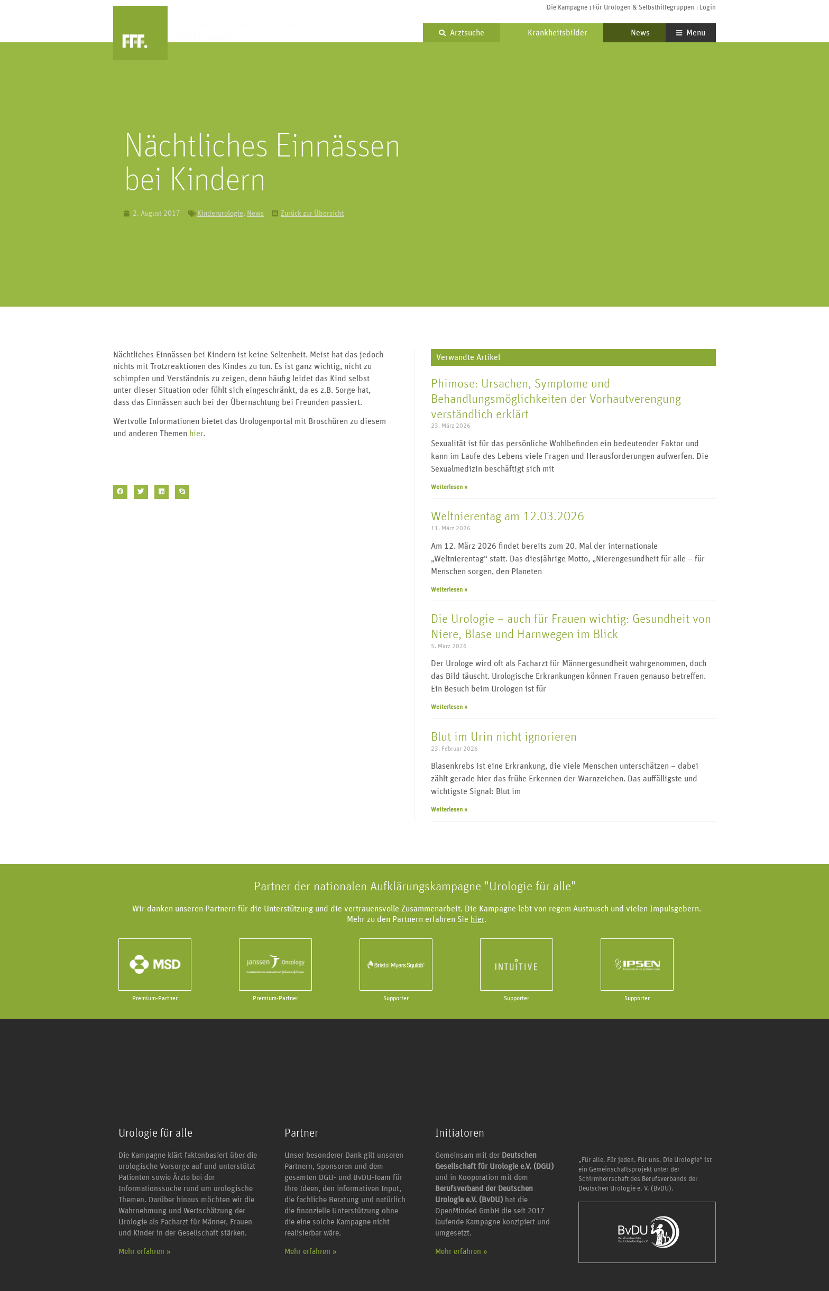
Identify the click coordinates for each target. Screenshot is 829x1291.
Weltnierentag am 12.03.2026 (507, 516)
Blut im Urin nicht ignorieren (504, 737)
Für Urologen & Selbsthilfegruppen (643, 7)
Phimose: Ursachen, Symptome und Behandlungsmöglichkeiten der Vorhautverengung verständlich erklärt (556, 399)
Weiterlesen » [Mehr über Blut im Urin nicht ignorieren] (449, 809)
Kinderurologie (220, 213)
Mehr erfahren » (144, 1252)
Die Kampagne (567, 7)
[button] (120, 492)
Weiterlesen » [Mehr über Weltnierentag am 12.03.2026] (449, 589)
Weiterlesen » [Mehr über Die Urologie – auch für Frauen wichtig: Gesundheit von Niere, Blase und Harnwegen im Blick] (449, 707)
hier (196, 433)
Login (707, 7)
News (634, 33)
